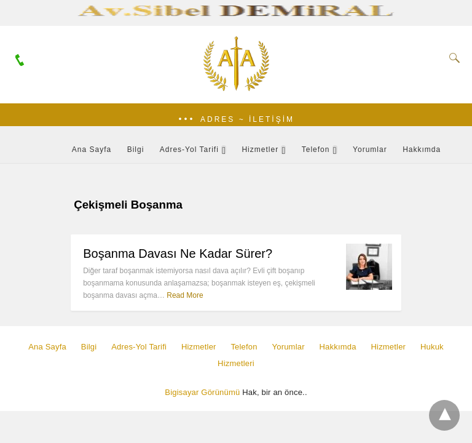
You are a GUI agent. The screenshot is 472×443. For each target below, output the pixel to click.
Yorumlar (370, 149)
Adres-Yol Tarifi (189, 149)
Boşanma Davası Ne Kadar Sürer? (177, 253)
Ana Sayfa (91, 149)
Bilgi (135, 149)
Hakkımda (422, 149)
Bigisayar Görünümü (202, 392)
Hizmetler (260, 149)
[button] (236, 119)
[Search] (452, 58)
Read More (185, 295)
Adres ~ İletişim (247, 119)
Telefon (316, 149)
